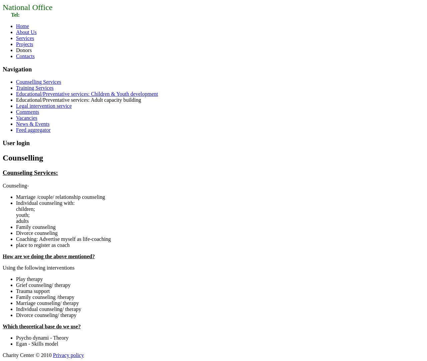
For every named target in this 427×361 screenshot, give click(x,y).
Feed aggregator (33, 130)
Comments (27, 112)
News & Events (32, 124)
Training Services (35, 88)
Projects (24, 44)
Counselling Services (38, 82)
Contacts (25, 56)
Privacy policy (68, 355)
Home (22, 26)
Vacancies (26, 118)
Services (25, 38)
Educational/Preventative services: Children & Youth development (87, 94)
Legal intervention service (44, 106)
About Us (26, 32)
